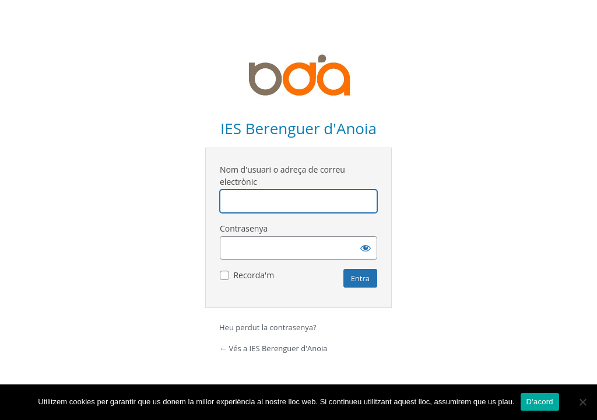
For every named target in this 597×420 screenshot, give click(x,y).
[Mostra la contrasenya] (365, 248)
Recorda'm (253, 275)
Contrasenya (244, 228)
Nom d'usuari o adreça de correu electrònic (282, 175)
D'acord (539, 401)
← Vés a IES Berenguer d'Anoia (273, 348)
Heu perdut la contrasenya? (268, 327)
